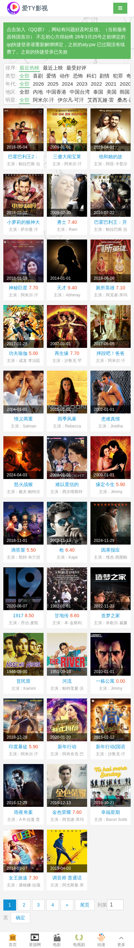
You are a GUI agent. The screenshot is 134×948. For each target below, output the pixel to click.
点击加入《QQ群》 (27, 29)
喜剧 (38, 76)
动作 (65, 76)
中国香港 (56, 92)
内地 (38, 92)
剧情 (104, 76)
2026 (38, 84)
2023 (81, 84)
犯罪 (118, 76)
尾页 (84, 905)
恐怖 (78, 76)
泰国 (98, 92)
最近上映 (53, 68)
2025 (52, 84)
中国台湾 (80, 92)
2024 (67, 84)
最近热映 (29, 68)
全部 (24, 76)
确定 (20, 917)
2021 (110, 84)
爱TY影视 (27, 8)
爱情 (51, 76)
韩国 (125, 92)
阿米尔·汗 (43, 100)
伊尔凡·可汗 (71, 100)
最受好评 (76, 68)
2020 (125, 84)
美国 (112, 92)
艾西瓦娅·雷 (100, 100)
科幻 (91, 76)
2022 (96, 84)
